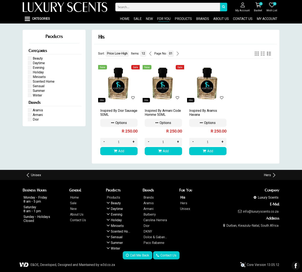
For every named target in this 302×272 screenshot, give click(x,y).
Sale (138, 19)
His (182, 197)
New (149, 19)
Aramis (148, 203)
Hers (270, 175)
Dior (146, 226)
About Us (221, 19)
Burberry (149, 214)
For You (164, 19)
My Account (267, 19)
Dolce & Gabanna (155, 237)
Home (124, 19)
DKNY (147, 231)
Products (183, 19)
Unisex (33, 175)
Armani (148, 209)
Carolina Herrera (155, 220)
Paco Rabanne (153, 243)
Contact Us (243, 19)
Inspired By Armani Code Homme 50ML (163, 113)
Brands (202, 19)
